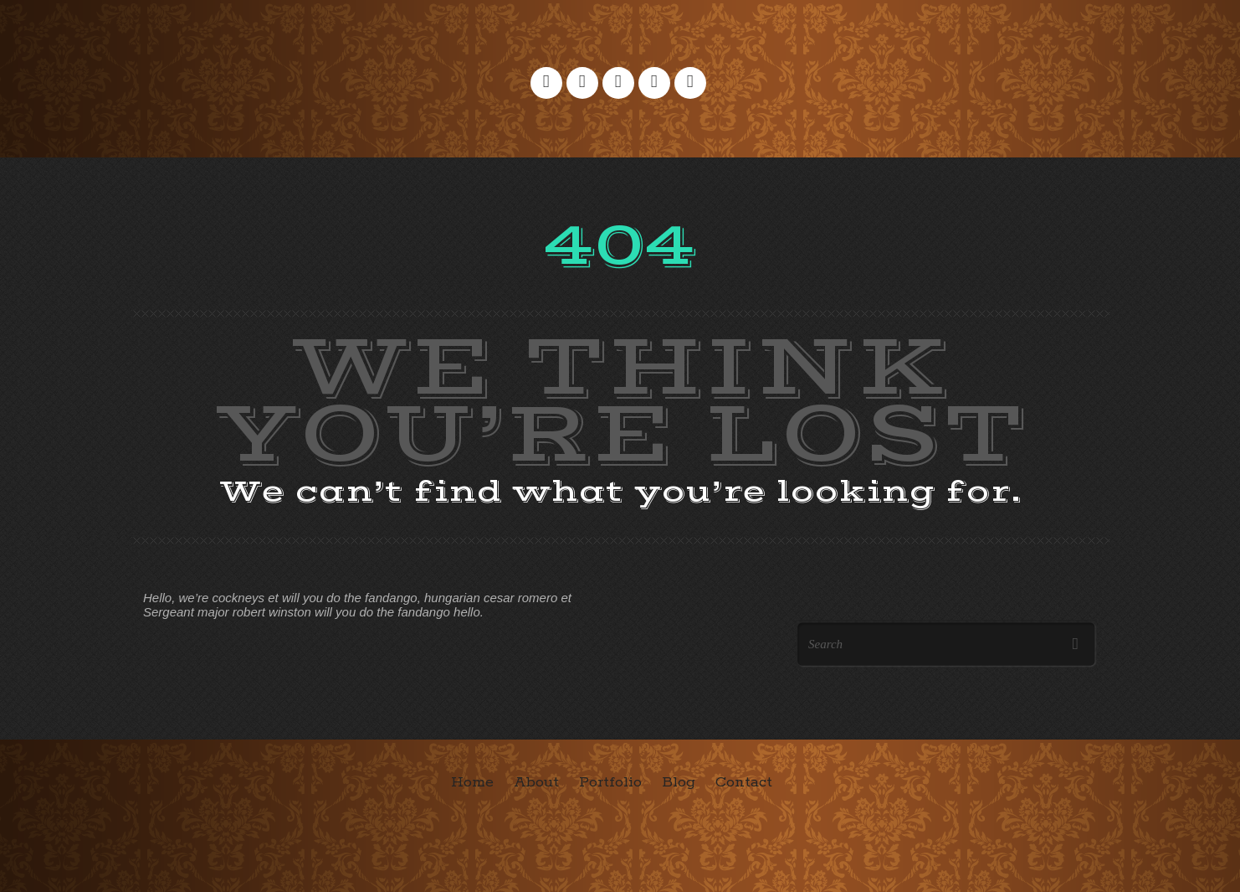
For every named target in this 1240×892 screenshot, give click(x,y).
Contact (743, 782)
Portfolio (610, 782)
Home (472, 782)
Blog (678, 782)
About (536, 782)
